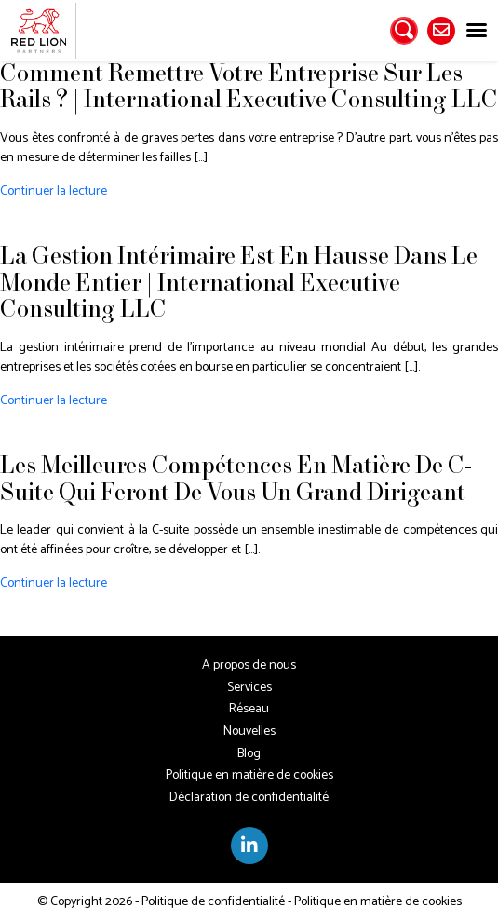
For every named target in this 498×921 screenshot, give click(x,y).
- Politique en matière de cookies (373, 902)
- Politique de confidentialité (208, 902)
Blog (249, 754)
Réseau (249, 709)
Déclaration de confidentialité (249, 797)
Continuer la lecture (53, 191)
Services (249, 687)
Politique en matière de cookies (249, 775)
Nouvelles (249, 731)
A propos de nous (249, 665)
